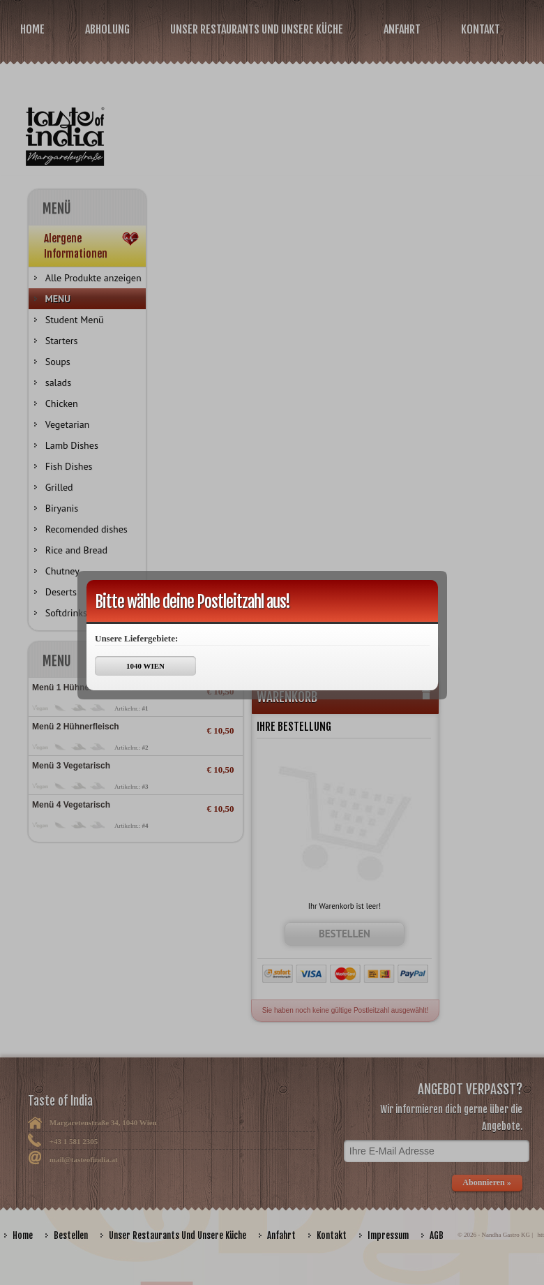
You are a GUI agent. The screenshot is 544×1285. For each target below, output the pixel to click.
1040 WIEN (145, 666)
